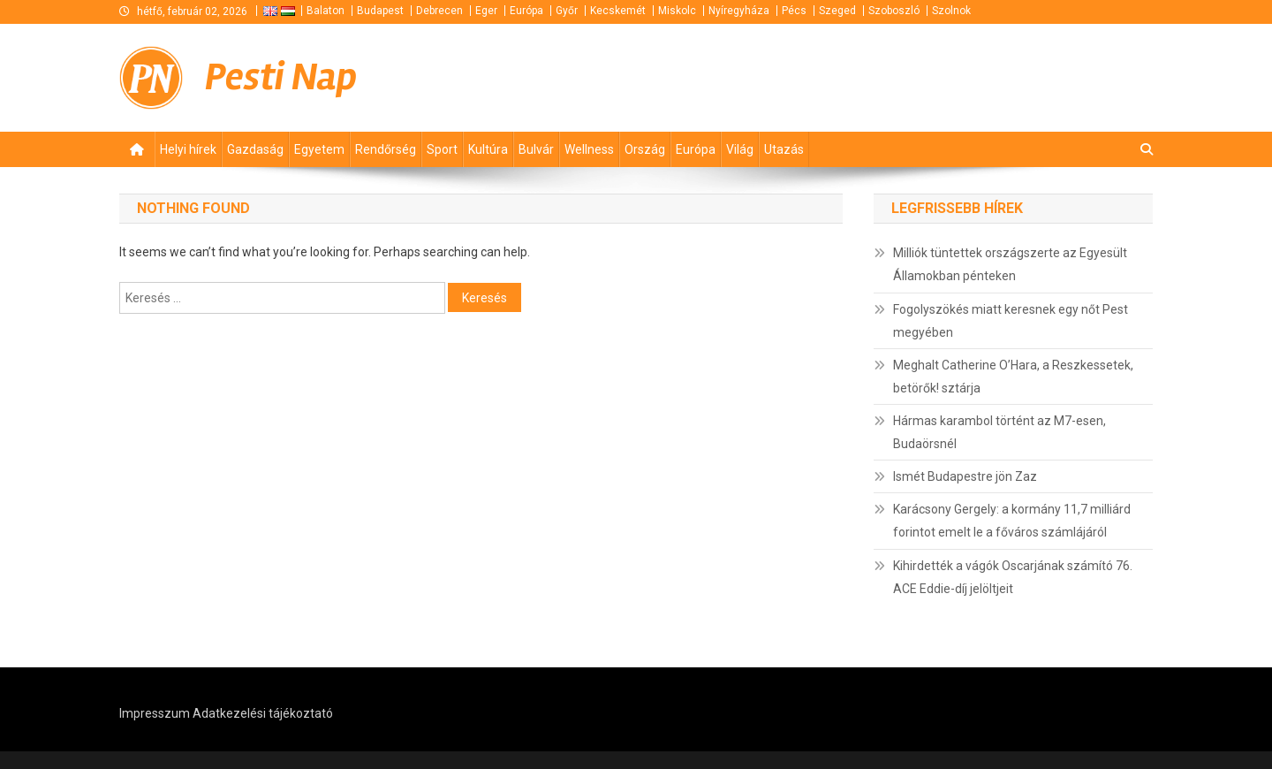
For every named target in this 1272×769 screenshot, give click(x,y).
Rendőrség (385, 149)
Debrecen (439, 10)
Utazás (784, 149)
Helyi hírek (188, 149)
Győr (567, 10)
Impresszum (154, 713)
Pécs (794, 10)
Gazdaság (255, 149)
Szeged (837, 10)
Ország (645, 149)
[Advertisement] (941, 77)
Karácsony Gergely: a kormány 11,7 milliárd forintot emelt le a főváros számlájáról (1012, 520)
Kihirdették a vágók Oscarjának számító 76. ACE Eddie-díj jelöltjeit (1012, 577)
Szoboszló (894, 10)
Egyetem (319, 149)
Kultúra (488, 149)
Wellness (589, 149)
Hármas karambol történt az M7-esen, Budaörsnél (999, 432)
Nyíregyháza (738, 10)
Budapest (380, 10)
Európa (526, 10)
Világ (739, 149)
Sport (442, 149)
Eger (486, 10)
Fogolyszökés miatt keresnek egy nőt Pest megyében (1010, 320)
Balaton (325, 10)
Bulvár (536, 149)
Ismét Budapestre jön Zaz (965, 476)
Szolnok (951, 10)
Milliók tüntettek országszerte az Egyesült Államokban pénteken (1010, 264)
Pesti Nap (281, 77)
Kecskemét (618, 10)
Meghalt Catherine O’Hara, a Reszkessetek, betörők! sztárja (1013, 376)
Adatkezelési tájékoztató (263, 713)
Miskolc (677, 10)
